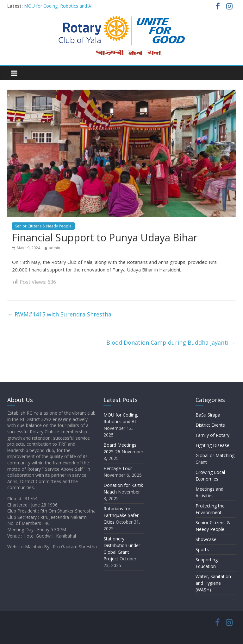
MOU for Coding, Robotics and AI (58, 6)
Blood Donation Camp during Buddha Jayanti (171, 342)
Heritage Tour (117, 468)
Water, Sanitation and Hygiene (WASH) (213, 583)
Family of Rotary (212, 435)
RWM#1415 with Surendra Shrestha (59, 314)
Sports (202, 549)
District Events (210, 425)
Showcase (206, 539)
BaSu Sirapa (208, 415)
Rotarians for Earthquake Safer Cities (121, 515)
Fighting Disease (212, 445)
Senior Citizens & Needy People (43, 226)
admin (54, 248)
